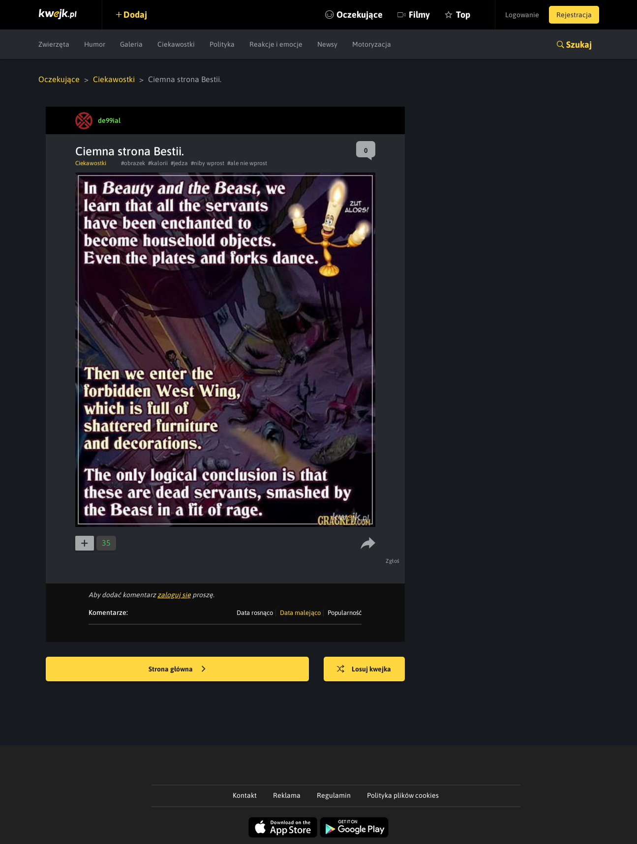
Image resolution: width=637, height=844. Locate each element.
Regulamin (334, 795)
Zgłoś (393, 561)
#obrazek (133, 163)
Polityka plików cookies (403, 795)
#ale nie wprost (247, 163)
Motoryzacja (371, 44)
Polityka (222, 44)
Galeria (131, 44)
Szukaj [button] (579, 44)
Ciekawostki (176, 44)
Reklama (287, 795)
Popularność (345, 612)
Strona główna (177, 669)
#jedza (179, 163)
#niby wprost (207, 163)
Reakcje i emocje (276, 44)
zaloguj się (174, 595)
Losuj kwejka (364, 669)
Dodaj (135, 14)
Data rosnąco (255, 612)
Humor (94, 44)
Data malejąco (300, 612)
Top (463, 14)
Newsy (327, 44)
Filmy (419, 14)
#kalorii (158, 163)
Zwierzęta (53, 44)
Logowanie (522, 15)
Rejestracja (574, 15)
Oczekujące (359, 14)
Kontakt (245, 795)
